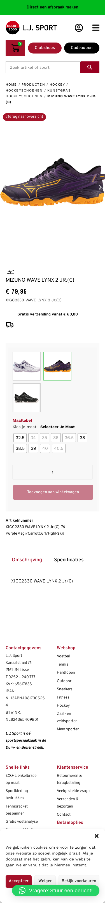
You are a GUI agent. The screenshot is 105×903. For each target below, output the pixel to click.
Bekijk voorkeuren (79, 881)
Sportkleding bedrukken (17, 794)
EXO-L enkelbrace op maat (21, 779)
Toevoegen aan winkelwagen (53, 492)
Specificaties (69, 560)
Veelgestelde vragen (74, 791)
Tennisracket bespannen (17, 810)
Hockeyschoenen (24, 90)
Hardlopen (66, 672)
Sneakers (65, 689)
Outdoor (64, 681)
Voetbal (63, 656)
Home (11, 84)
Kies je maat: (44, 426)
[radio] (20, 437)
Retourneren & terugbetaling (69, 779)
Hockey (57, 84)
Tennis (62, 664)
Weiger (45, 881)
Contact (64, 814)
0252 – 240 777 (21, 677)
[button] (96, 836)
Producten (33, 84)
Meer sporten (68, 729)
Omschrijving (27, 560)
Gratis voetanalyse (22, 821)
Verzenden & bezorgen (67, 803)
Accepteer (19, 881)
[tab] (27, 560)
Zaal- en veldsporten (67, 717)
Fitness (63, 697)
